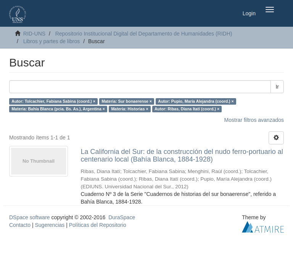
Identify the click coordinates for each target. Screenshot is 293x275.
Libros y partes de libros (51, 41)
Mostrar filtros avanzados (254, 120)
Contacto (20, 225)
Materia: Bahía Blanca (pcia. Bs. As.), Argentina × (58, 109)
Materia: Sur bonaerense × (126, 101)
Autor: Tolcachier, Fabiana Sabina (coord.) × (53, 101)
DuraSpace (121, 217)
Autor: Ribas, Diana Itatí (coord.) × (187, 109)
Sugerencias (49, 225)
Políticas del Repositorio (97, 225)
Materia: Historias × (129, 109)
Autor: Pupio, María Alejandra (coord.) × (195, 101)
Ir (277, 87)
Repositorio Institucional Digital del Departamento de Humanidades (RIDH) (143, 34)
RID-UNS (34, 34)
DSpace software (29, 217)
